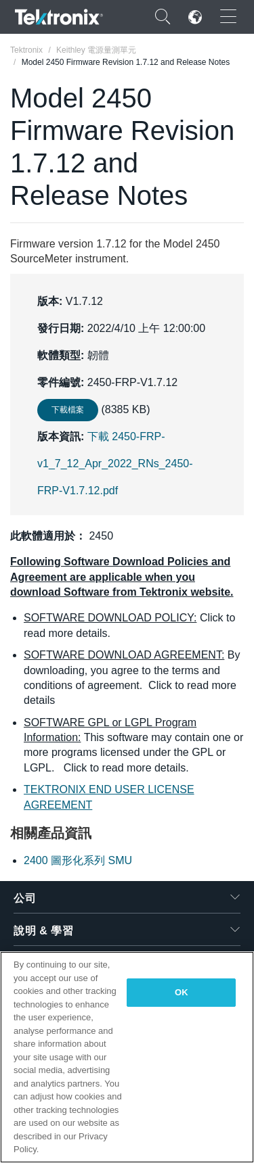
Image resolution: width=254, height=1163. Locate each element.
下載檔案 (67, 409)
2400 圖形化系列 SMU (78, 860)
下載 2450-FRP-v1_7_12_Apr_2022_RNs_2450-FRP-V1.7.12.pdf (115, 463)
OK (181, 992)
